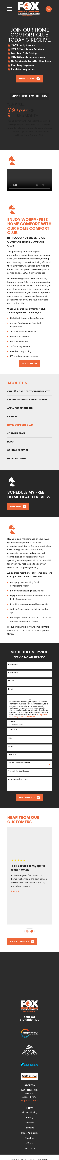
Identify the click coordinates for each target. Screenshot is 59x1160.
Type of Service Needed (18, 771)
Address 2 (12, 730)
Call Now (18, 506)
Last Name (13, 673)
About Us (29, 1138)
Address (11, 722)
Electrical (29, 1122)
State (10, 746)
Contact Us (29, 1148)
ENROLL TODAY (29, 363)
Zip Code (12, 754)
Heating (29, 1117)
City (10, 738)
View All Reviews (22, 941)
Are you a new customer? (19, 763)
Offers (29, 1143)
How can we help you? (18, 779)
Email (10, 689)
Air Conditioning (29, 1112)
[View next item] (31, 931)
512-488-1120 (29, 1020)
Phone (11, 681)
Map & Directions (29, 1100)
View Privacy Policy (27, 716)
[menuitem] (29, 391)
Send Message (29, 797)
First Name (13, 664)
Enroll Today (29, 78)
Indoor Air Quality (29, 1132)
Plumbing (29, 1127)
